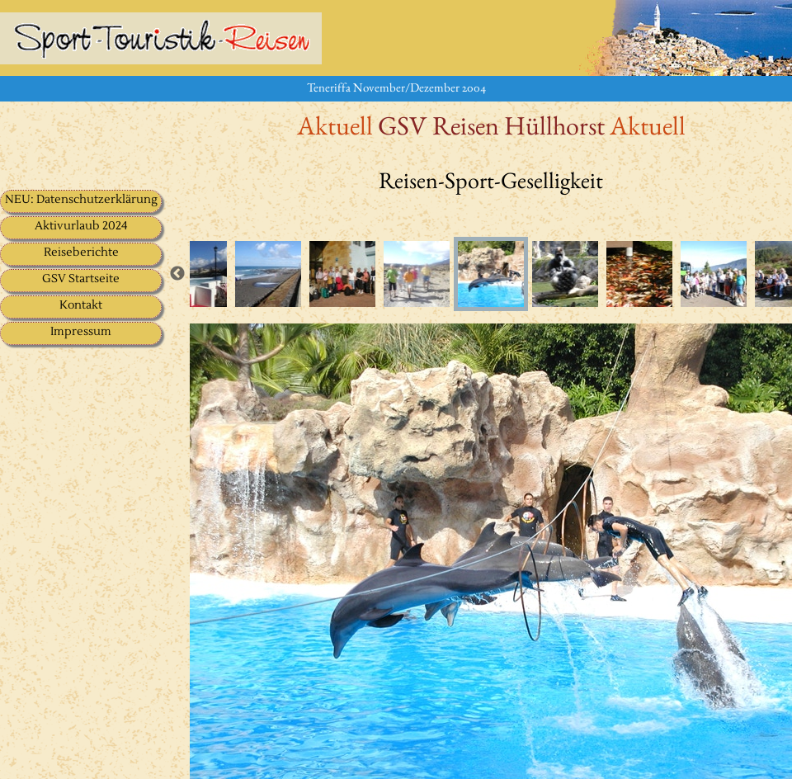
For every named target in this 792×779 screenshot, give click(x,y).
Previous (177, 274)
